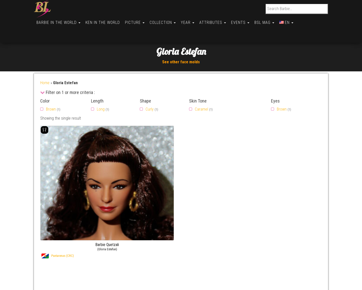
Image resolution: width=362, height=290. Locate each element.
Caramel (201, 91)
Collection (166, 20)
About (51, 223)
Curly (150, 91)
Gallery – (276, 217)
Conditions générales (64, 275)
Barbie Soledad (296, 217)
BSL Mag (272, 20)
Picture (137, 20)
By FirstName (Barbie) (220, 217)
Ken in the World (104, 20)
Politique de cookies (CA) (67, 262)
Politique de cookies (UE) (67, 236)
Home (45, 65)
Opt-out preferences (63, 249)
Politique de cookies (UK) (67, 243)
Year (192, 20)
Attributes (218, 20)
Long (101, 91)
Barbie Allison (294, 243)
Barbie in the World (59, 20)
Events (247, 20)
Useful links (56, 230)
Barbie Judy (293, 230)
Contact (53, 217)
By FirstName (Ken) (218, 223)
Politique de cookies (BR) (67, 256)
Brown (51, 91)
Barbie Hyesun (295, 236)
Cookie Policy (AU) (61, 269)
